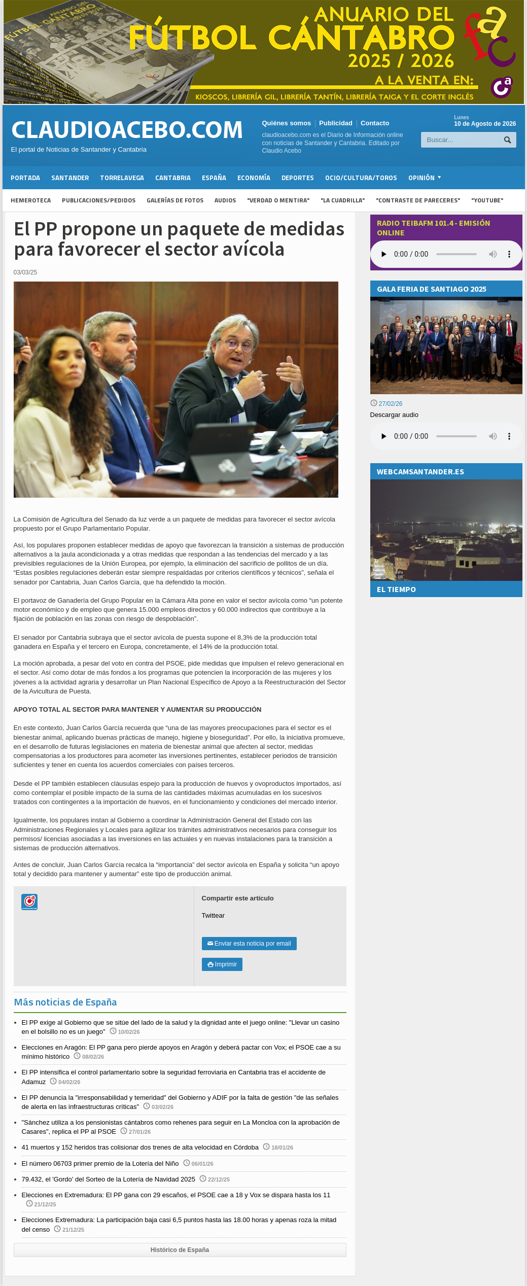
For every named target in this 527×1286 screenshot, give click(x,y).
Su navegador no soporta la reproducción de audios (446, 436)
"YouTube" (487, 200)
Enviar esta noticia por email (249, 943)
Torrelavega (122, 177)
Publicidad (336, 123)
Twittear (213, 915)
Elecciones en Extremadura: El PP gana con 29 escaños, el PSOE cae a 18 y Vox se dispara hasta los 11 (176, 1195)
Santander (70, 177)
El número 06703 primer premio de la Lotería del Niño (100, 1163)
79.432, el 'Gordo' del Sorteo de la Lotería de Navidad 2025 (108, 1179)
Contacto (375, 123)
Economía (253, 177)
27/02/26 (386, 403)
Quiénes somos (286, 123)
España (214, 177)
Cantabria (173, 177)
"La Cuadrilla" (343, 200)
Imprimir (222, 964)
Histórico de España (180, 1250)
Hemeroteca (31, 200)
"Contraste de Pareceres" (418, 200)
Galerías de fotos (175, 200)
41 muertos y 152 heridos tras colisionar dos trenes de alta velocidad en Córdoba (140, 1147)
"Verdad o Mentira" (278, 200)
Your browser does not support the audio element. (446, 254)
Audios (225, 200)
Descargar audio (394, 415)
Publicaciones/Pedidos (98, 200)
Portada (25, 177)
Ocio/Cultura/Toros (361, 177)
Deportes (298, 177)
